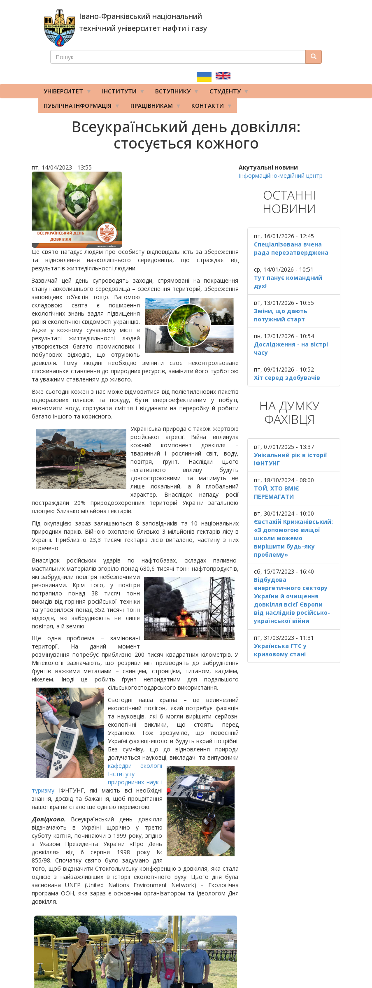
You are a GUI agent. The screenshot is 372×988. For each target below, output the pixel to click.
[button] (135, 210)
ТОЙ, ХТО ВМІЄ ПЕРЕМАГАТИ (276, 492)
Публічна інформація (79, 107)
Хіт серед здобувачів (287, 377)
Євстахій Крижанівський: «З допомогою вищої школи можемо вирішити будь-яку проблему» (293, 538)
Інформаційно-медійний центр (281, 175)
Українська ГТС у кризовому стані (280, 650)
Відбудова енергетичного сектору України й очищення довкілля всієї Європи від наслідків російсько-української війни (292, 600)
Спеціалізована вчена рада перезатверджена (291, 248)
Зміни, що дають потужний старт (280, 315)
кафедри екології (135, 765)
